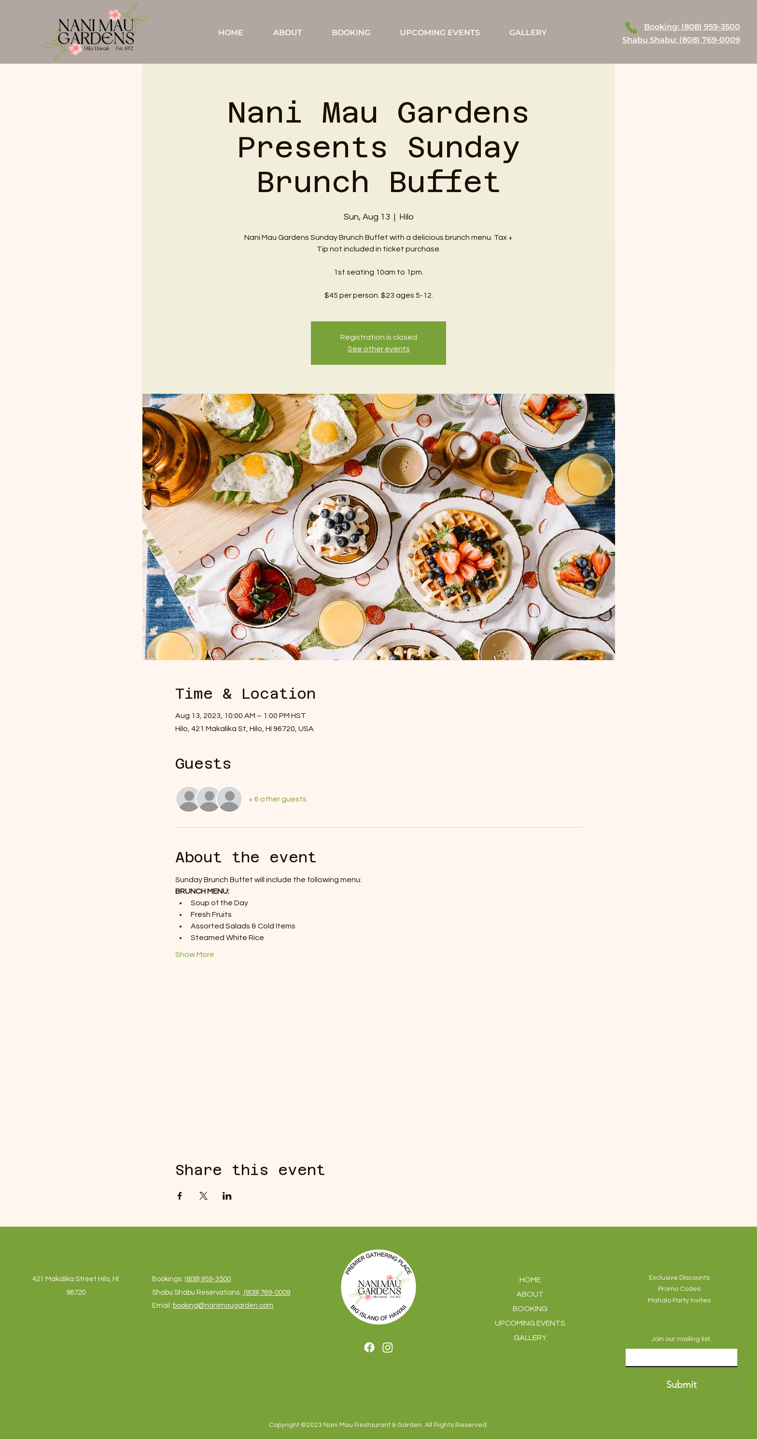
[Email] (678, 1357)
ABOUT (530, 1294)
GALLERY (530, 1338)
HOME (530, 1280)
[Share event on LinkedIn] (227, 1196)
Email (636, 1341)
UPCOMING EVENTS (530, 1323)
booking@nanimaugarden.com (223, 1305)
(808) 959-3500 (207, 1279)
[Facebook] (369, 1347)
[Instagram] (387, 1347)
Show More (194, 954)
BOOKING (530, 1309)
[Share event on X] (203, 1196)
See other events (379, 349)
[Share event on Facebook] (179, 1196)
